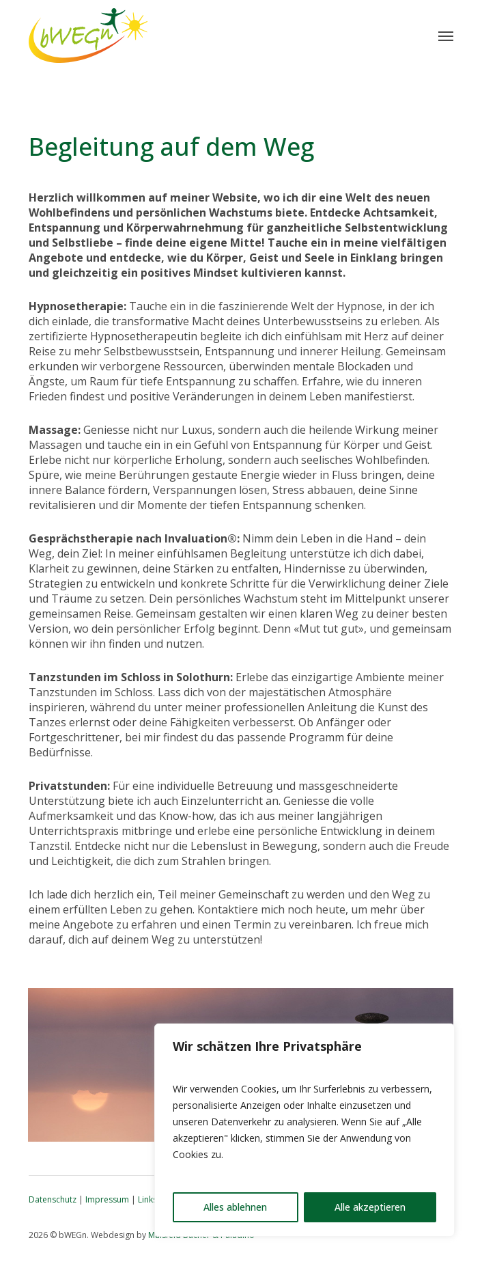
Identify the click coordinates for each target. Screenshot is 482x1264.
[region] (304, 1130)
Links (147, 1199)
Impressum (107, 1199)
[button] (445, 35)
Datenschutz (52, 1199)
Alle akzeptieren (370, 1206)
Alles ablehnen (235, 1206)
